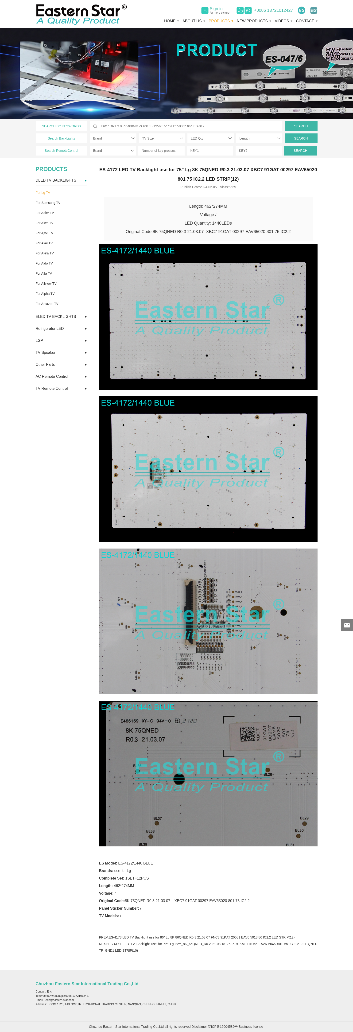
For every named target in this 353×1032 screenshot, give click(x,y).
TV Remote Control (52, 388)
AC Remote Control (52, 376)
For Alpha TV (45, 294)
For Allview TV (46, 283)
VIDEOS (282, 21)
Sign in (219, 10)
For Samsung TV (48, 203)
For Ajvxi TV (44, 233)
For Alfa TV (44, 273)
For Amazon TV (47, 304)
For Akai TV (44, 243)
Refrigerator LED (50, 329)
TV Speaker (45, 352)
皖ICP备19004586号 (223, 1026)
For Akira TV (45, 253)
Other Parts (45, 364)
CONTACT (305, 21)
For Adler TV (45, 213)
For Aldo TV (44, 263)
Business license (251, 1026)
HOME (169, 21)
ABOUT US (192, 21)
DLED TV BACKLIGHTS (56, 180)
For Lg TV (43, 193)
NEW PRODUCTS (252, 21)
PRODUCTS (219, 21)
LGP (39, 341)
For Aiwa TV (45, 223)
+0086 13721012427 (273, 10)
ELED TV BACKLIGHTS (56, 317)
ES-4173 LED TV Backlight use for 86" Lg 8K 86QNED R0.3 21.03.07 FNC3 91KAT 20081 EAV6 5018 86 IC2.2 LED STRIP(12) (202, 937)
